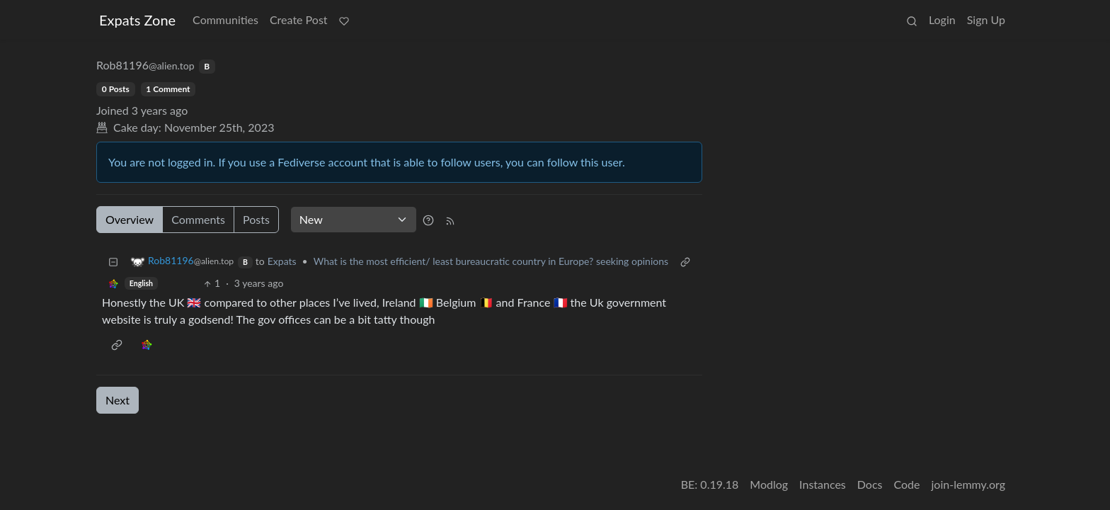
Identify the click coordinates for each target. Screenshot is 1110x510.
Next (117, 400)
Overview (129, 219)
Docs (870, 484)
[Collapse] (113, 261)
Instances (822, 484)
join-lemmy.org (968, 484)
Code (907, 484)
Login (942, 19)
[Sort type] (353, 219)
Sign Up (986, 19)
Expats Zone (137, 19)
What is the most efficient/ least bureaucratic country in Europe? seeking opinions (491, 261)
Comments (198, 219)
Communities (225, 19)
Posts (256, 219)
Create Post (299, 19)
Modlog (769, 484)
